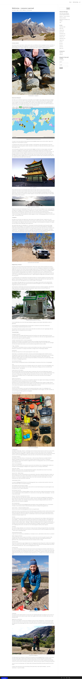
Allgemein (61, 52)
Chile (60, 22)
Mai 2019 (61, 45)
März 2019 (61, 48)
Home (70, 2)
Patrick (15, 10)
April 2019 (61, 46)
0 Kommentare (29, 10)
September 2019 (62, 38)
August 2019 (62, 40)
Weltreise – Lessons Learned (65, 16)
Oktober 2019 (62, 36)
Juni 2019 (61, 43)
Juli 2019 (61, 41)
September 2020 (62, 26)
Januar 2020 (62, 31)
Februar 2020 (62, 30)
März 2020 (61, 28)
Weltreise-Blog (75, 2)
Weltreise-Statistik (63, 17)
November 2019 (62, 35)
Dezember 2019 (62, 33)
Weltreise (24, 10)
